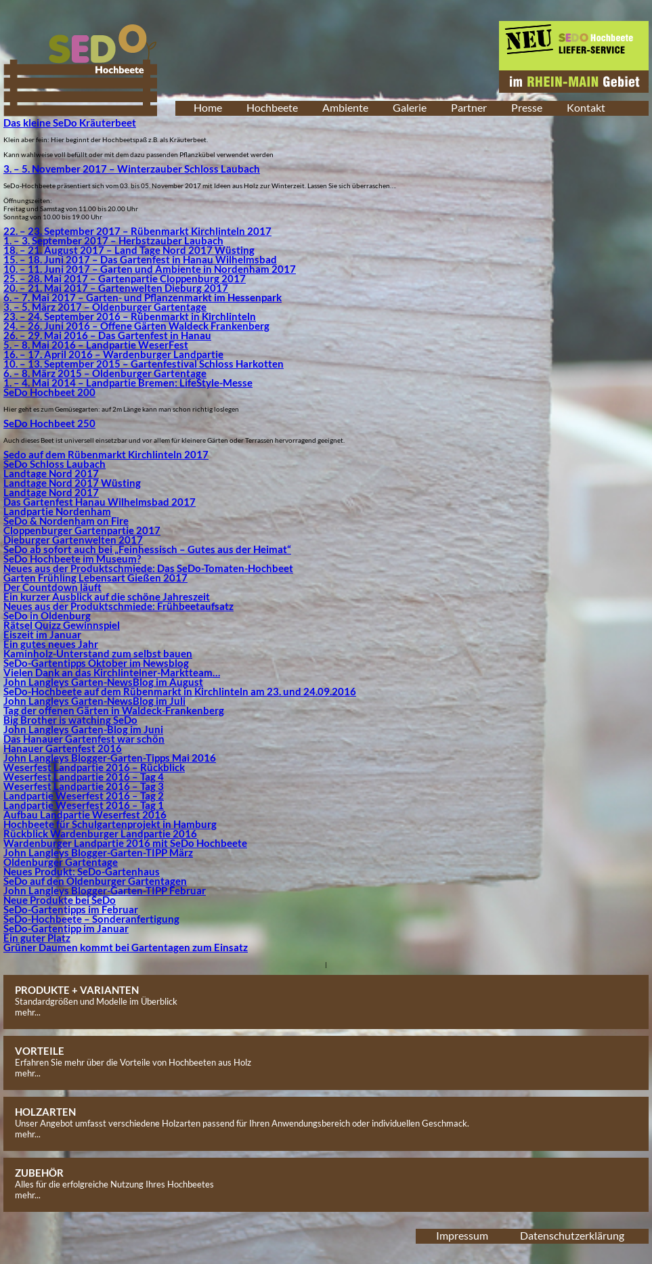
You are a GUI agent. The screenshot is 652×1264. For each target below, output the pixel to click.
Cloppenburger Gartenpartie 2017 (81, 530)
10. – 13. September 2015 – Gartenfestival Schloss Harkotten (143, 363)
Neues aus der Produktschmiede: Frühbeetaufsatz (118, 606)
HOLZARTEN (45, 1112)
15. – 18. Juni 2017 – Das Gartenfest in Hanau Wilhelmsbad (140, 259)
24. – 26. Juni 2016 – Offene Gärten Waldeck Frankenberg (136, 326)
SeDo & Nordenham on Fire (66, 521)
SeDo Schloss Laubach (54, 464)
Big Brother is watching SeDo (70, 720)
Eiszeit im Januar (42, 634)
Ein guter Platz (36, 938)
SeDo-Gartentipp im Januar (66, 928)
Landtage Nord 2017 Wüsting (72, 483)
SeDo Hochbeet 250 (49, 423)
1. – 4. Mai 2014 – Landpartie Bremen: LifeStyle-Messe (128, 382)
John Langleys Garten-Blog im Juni (83, 729)
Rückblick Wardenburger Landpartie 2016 (100, 833)
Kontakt (586, 107)
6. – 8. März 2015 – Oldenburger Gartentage (105, 373)
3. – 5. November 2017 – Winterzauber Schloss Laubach (131, 168)
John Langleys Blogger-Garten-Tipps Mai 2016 (109, 757)
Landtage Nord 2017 (51, 473)
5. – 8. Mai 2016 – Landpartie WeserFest (95, 345)
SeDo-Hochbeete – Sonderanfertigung (91, 919)
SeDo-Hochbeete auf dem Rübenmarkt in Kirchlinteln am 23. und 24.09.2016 (179, 691)
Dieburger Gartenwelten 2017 (73, 539)
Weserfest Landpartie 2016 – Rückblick (94, 767)
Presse (526, 107)
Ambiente (345, 107)
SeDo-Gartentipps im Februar (70, 909)
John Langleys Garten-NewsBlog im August (103, 682)
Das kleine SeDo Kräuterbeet (69, 122)
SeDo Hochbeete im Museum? (72, 558)
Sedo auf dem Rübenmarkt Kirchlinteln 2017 (106, 454)
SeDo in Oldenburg (47, 615)
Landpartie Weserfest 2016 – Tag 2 (83, 795)
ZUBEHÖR (39, 1173)
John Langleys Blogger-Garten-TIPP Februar (104, 890)
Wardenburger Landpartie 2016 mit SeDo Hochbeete (125, 843)
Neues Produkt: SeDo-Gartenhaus (81, 871)
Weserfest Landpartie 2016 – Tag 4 (83, 776)
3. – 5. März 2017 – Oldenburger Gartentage (105, 307)
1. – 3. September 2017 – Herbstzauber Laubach (113, 240)
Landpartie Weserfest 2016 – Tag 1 (83, 805)
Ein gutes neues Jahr (50, 644)
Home (208, 107)
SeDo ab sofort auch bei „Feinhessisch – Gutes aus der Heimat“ (147, 549)
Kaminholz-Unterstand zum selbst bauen (97, 653)
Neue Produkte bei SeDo (59, 900)
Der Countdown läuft (52, 587)
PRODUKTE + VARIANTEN (77, 990)
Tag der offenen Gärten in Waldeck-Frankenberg (113, 710)
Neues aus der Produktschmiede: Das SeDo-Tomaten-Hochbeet (148, 568)
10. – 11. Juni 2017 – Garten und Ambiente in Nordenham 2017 (149, 269)
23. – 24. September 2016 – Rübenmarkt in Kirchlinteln (129, 316)
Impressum (462, 1235)
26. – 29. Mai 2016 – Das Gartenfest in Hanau (107, 335)
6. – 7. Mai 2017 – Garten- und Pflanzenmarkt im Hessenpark (142, 297)
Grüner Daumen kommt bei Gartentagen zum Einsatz (125, 947)
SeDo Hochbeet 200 (49, 392)
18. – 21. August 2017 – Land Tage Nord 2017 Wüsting (129, 250)
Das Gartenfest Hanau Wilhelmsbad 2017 (99, 502)
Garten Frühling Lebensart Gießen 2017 (95, 577)
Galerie (410, 107)
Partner (469, 107)
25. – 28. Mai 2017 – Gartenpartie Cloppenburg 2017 (124, 278)
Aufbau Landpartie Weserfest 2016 (85, 814)
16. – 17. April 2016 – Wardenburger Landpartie (113, 354)
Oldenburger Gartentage (60, 862)
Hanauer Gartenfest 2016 (62, 748)
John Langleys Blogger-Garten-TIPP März (98, 852)
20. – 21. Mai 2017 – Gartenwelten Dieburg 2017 (115, 288)
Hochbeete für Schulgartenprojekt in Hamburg (110, 824)
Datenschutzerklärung (572, 1235)
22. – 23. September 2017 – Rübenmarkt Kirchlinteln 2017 (137, 231)
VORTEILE (39, 1051)
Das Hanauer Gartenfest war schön (84, 739)
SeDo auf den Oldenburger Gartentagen (95, 881)
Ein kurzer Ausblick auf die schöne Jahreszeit (106, 596)
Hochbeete (272, 107)
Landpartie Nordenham (57, 511)
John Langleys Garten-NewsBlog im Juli (94, 701)
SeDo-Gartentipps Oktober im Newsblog (96, 663)
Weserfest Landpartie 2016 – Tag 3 (83, 786)
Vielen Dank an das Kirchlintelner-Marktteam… (111, 672)
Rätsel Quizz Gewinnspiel (61, 625)
